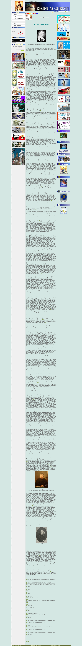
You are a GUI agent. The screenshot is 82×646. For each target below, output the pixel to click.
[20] (32, 341)
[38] (50, 571)
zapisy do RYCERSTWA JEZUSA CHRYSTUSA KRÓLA (64, 201)
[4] (40, 110)
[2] (28, 66)
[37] (33, 566)
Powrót (27, 641)
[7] (32, 176)
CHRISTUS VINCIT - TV (17, 25)
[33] (51, 466)
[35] (32, 505)
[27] (37, 411)
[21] (36, 346)
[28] (53, 427)
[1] (28, 55)
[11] (39, 220)
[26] (33, 399)
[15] (28, 307)
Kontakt (36, 1)
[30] (27, 625)
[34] (41, 470)
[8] (41, 186)
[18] (45, 322)
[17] (42, 319)
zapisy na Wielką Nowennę (64, 173)
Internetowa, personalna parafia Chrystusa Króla (64, 138)
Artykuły (15, 16)
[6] (48, 147)
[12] (31, 262)
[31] (27, 461)
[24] (38, 382)
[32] (48, 464)
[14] (27, 600)
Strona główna (31, 1)
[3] (26, 583)
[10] (36, 209)
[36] (39, 555)
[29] (43, 440)
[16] (50, 309)
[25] (40, 393)
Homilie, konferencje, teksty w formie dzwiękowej (18, 18)
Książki (15, 23)
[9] (51, 200)
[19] (36, 331)
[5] (51, 124)
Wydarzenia (15, 14)
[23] (41, 357)
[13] (41, 273)
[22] (46, 353)
